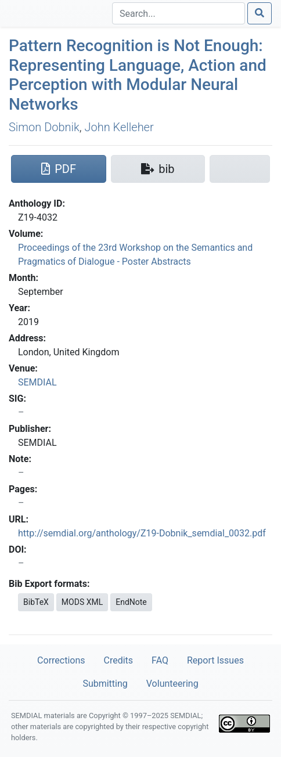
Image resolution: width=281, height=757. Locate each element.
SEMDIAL (37, 382)
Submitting (104, 683)
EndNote (131, 602)
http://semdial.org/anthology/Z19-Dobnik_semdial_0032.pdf (142, 533)
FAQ (160, 660)
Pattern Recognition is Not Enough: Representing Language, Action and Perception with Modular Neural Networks (137, 75)
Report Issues (215, 660)
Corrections (61, 660)
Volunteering (172, 683)
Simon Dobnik (44, 127)
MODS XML (82, 602)
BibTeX (36, 602)
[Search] (178, 13)
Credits (119, 660)
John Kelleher (119, 127)
